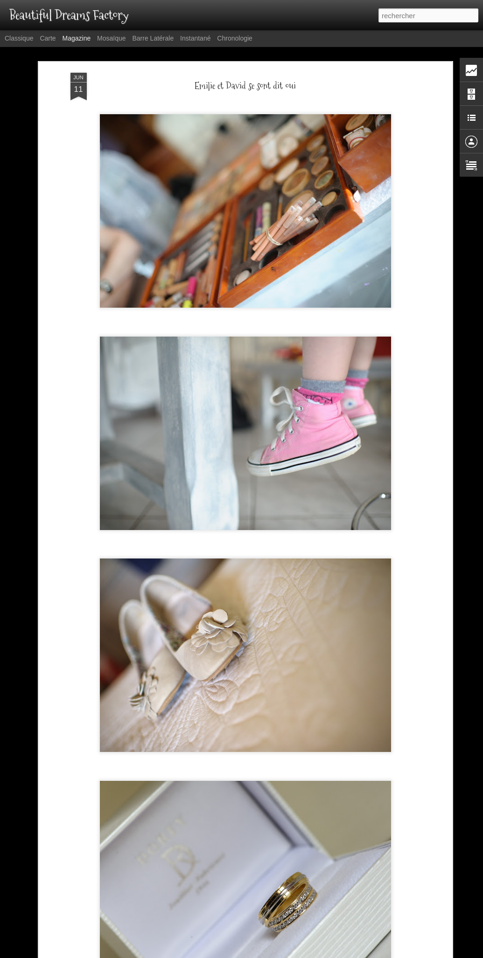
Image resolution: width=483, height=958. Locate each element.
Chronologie (234, 38)
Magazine (77, 38)
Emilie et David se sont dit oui (245, 58)
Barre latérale (153, 38)
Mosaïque (111, 38)
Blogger (295, 953)
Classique (19, 38)
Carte (48, 38)
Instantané (195, 38)
